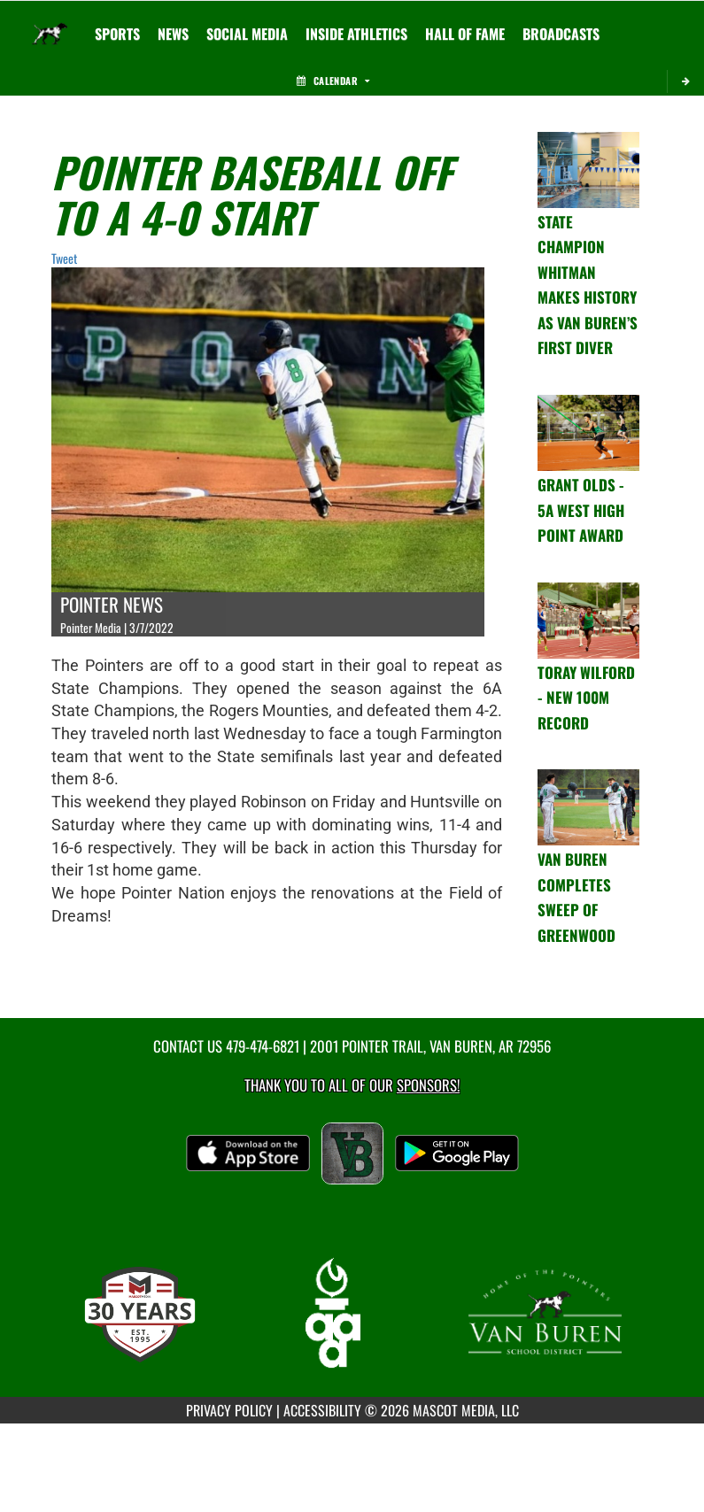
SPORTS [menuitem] (117, 33)
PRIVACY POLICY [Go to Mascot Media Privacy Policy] (229, 1410)
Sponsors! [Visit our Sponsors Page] (428, 1085)
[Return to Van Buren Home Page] (49, 23)
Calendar (333, 80)
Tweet (64, 258)
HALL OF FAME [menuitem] (465, 33)
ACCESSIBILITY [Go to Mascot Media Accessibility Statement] (322, 1410)
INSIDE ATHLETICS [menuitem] (356, 33)
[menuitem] (173, 33)
